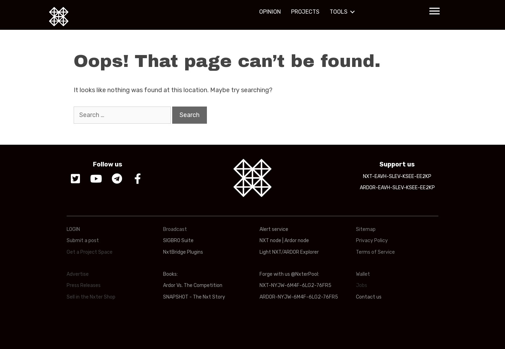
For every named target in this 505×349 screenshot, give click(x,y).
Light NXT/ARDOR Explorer (289, 252)
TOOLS (339, 11)
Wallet (363, 274)
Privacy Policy (372, 241)
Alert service (274, 229)
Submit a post (83, 241)
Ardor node (296, 241)
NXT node (270, 241)
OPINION (270, 11)
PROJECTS (305, 11)
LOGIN (73, 229)
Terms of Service (375, 252)
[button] (434, 11)
